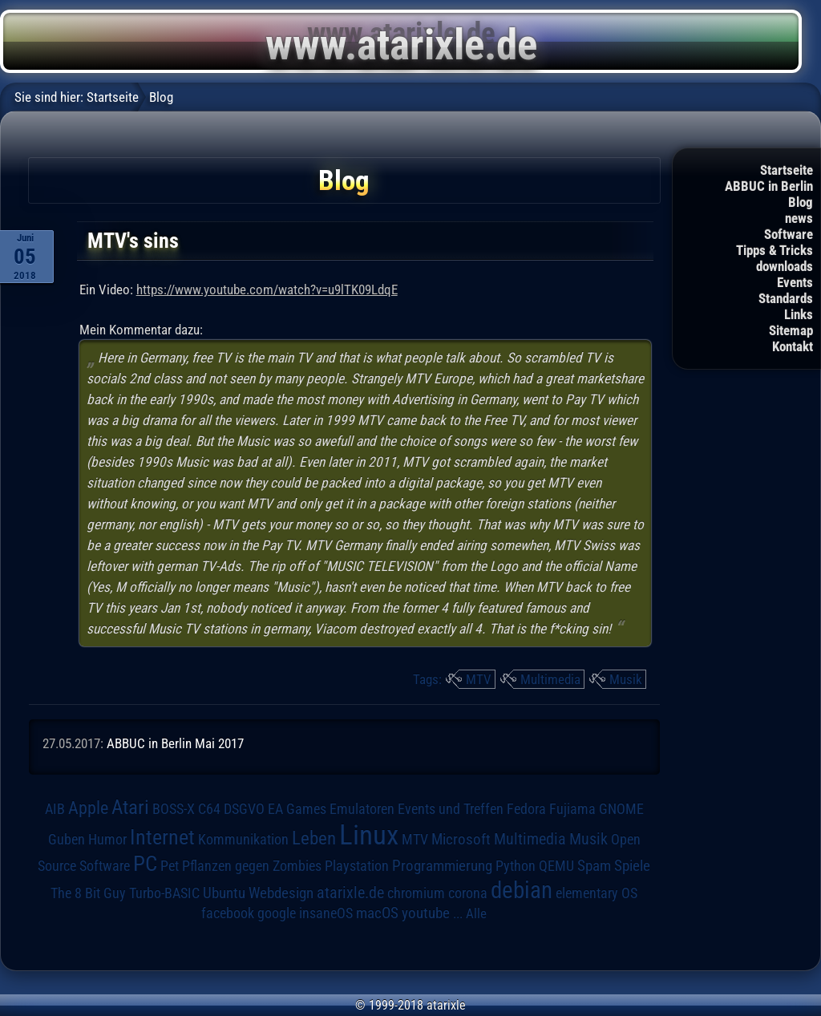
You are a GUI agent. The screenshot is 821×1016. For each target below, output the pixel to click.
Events (795, 282)
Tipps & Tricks (774, 250)
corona (467, 893)
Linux (368, 835)
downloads (784, 266)
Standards (785, 298)
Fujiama (572, 808)
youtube (426, 913)
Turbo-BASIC (164, 892)
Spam (594, 866)
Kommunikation (243, 839)
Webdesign (281, 893)
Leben (314, 838)
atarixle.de (350, 893)
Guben (66, 840)
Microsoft (461, 839)
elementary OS (596, 892)
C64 (209, 809)
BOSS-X (173, 809)
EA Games (297, 809)
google (276, 913)
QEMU (556, 866)
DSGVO (244, 809)
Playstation (357, 866)
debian (521, 890)
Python (515, 866)
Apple (88, 807)
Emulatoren (362, 808)
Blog (800, 202)
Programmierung (442, 865)
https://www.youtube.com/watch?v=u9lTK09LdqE (267, 289)
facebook (227, 913)
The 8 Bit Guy (88, 892)
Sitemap (791, 330)
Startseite (786, 170)
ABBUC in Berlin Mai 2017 (175, 743)
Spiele (632, 865)
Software (788, 234)
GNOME (621, 808)
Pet (169, 866)
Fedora (526, 808)
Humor (107, 840)
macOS (377, 913)
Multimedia (550, 679)
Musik (625, 679)
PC (145, 863)
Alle (476, 913)
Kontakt (792, 346)
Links (798, 314)
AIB (55, 809)
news (799, 218)
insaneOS (326, 913)
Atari (130, 807)
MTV (478, 679)
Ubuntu (224, 893)
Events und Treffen (451, 809)
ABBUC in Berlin (769, 186)
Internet (162, 837)
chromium (416, 893)
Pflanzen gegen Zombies (252, 866)
